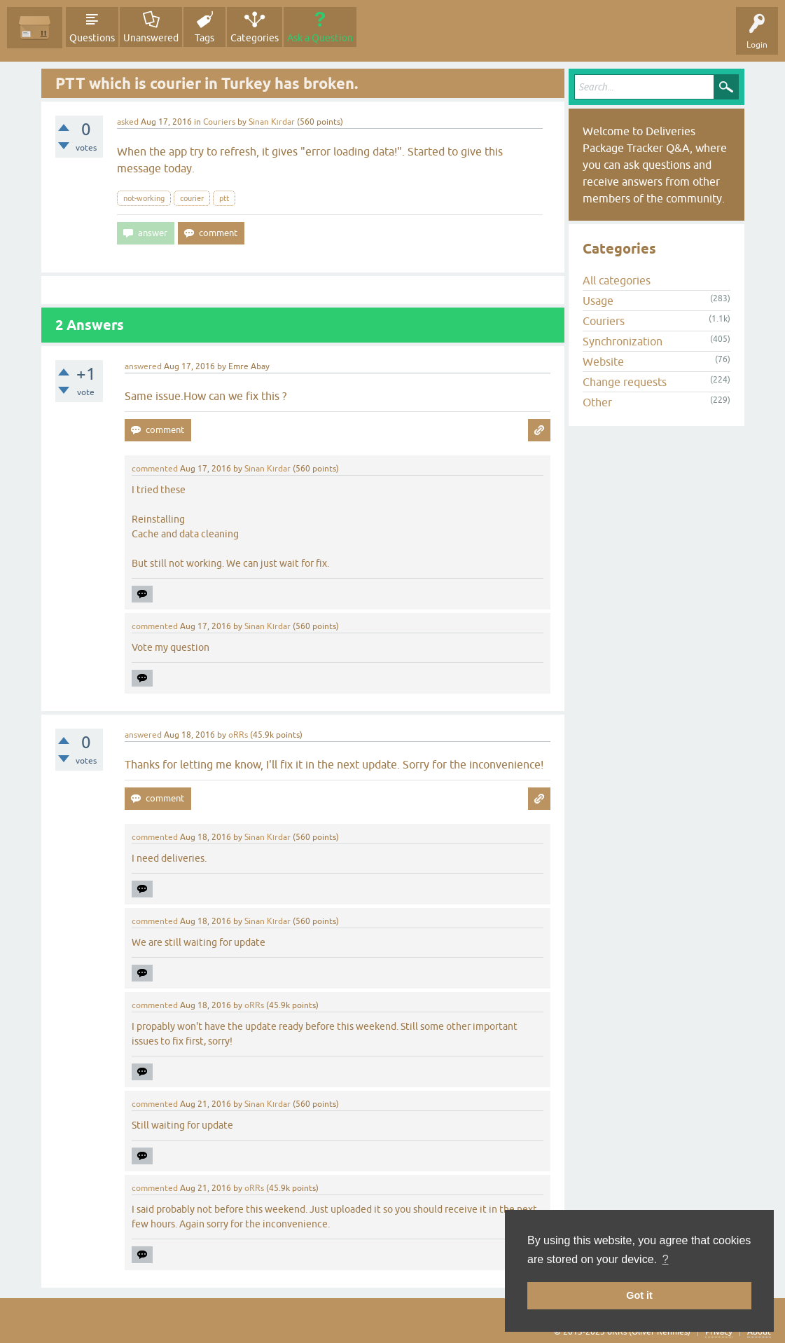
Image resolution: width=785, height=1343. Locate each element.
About (759, 1332)
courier (192, 198)
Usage (598, 300)
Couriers (219, 122)
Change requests (625, 382)
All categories (617, 280)
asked (128, 122)
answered (143, 366)
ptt (224, 198)
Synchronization (622, 341)
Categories (254, 37)
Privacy (718, 1332)
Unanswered (151, 37)
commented (155, 469)
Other (597, 402)
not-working (144, 198)
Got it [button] (639, 1295)
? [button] (665, 1259)
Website (603, 361)
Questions (92, 37)
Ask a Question (320, 37)
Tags (204, 37)
